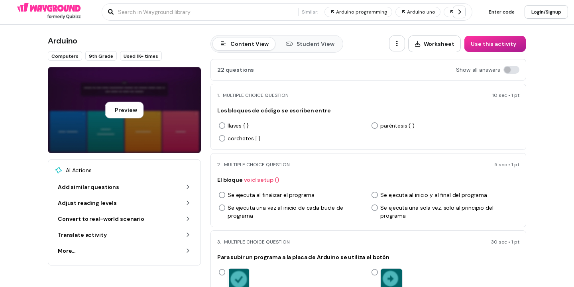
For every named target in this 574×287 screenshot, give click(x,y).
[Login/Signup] (546, 12)
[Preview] (124, 110)
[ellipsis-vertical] (397, 43)
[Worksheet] (434, 43)
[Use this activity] (495, 43)
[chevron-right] (459, 12)
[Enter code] (501, 12)
